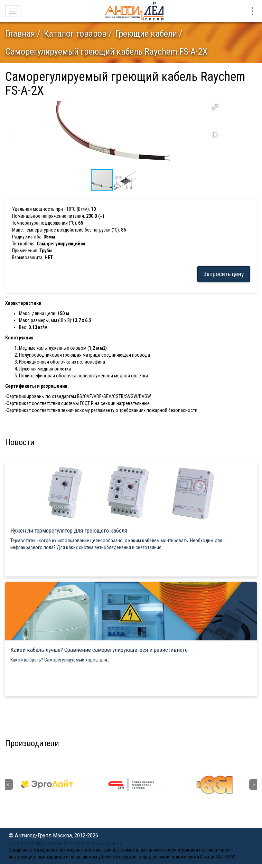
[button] (215, 107)
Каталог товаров (75, 33)
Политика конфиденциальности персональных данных (65, 843)
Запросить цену (223, 274)
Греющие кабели (146, 33)
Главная (20, 33)
